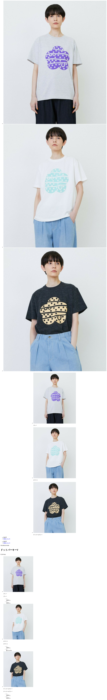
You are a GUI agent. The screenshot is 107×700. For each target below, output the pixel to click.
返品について (6, 538)
